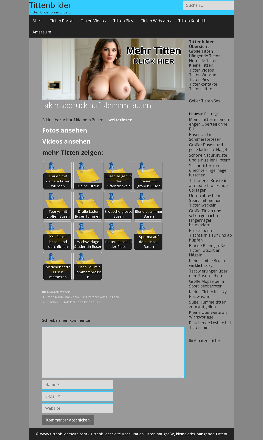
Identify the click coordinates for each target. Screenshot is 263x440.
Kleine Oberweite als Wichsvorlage (208, 315)
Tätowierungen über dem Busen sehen (208, 273)
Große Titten (201, 51)
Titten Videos (93, 20)
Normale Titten (203, 60)
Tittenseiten (200, 88)
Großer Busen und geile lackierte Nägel (208, 147)
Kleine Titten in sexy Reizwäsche (208, 294)
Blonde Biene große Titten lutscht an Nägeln (207, 250)
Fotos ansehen (64, 130)
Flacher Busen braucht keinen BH (73, 302)
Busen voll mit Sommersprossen (205, 137)
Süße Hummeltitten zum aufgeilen (207, 304)
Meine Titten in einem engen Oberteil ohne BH (209, 124)
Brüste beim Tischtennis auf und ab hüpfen (210, 235)
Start (37, 20)
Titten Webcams (155, 20)
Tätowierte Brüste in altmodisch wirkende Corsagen (208, 185)
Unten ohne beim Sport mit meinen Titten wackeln (205, 200)
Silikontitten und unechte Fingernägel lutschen (208, 170)
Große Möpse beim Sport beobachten (206, 284)
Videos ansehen (66, 141)
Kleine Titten (201, 65)
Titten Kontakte (193, 20)
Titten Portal (61, 20)
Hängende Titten (205, 56)
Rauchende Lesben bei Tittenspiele (210, 325)
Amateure (42, 32)
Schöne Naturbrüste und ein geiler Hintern (209, 157)
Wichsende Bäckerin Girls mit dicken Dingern (83, 297)
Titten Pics (123, 20)
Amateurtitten (58, 292)
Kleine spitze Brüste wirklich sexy (207, 263)
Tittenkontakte (203, 84)
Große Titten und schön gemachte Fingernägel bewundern (205, 218)
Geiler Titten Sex (204, 101)
